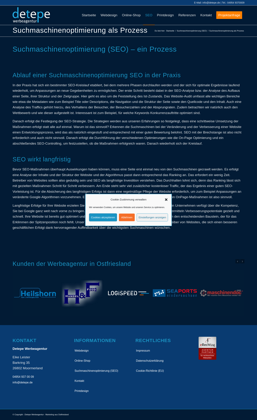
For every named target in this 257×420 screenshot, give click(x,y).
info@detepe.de (211, 2)
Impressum (143, 350)
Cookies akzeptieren (103, 217)
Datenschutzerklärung (150, 360)
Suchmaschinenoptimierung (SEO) (96, 370)
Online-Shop (82, 360)
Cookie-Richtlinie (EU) (150, 370)
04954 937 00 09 (23, 376)
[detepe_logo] (31, 15)
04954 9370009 (235, 2)
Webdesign (82, 350)
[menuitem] (88, 15)
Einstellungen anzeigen (152, 217)
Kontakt (79, 380)
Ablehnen (126, 217)
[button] (166, 199)
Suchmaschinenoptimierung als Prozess (80, 30)
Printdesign (82, 390)
